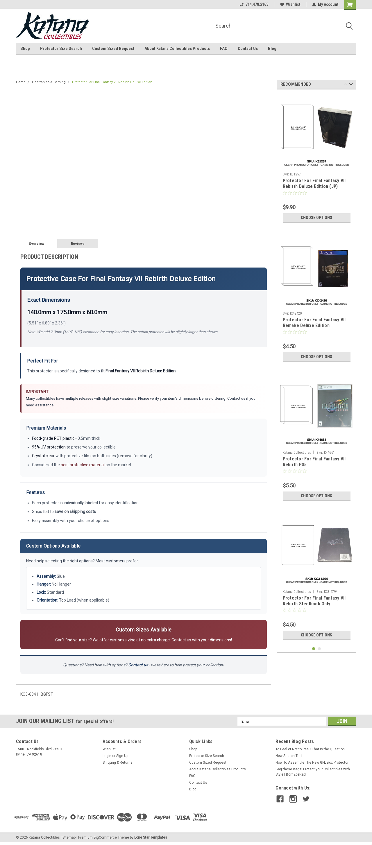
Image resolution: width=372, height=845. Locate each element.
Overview (36, 243)
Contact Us (248, 48)
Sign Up (122, 756)
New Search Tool (289, 756)
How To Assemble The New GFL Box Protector (312, 762)
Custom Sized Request (113, 48)
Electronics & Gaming (49, 82)
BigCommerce (105, 837)
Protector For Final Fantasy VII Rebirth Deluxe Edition (112, 82)
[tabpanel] (316, 159)
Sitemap (69, 837)
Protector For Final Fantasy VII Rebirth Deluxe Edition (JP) (314, 183)
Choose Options (316, 217)
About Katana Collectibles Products (177, 48)
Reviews (78, 243)
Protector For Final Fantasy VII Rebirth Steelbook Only (314, 601)
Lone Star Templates (150, 837)
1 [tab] (313, 648)
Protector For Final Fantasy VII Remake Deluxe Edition (314, 322)
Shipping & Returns (118, 762)
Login (107, 756)
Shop (25, 48)
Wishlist (290, 4)
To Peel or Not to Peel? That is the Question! (311, 749)
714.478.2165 (254, 4)
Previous (346, 85)
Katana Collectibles (297, 453)
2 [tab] (319, 648)
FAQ (224, 48)
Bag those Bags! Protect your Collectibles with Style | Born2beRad (313, 771)
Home (21, 82)
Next (351, 85)
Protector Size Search (61, 48)
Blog (272, 48)
